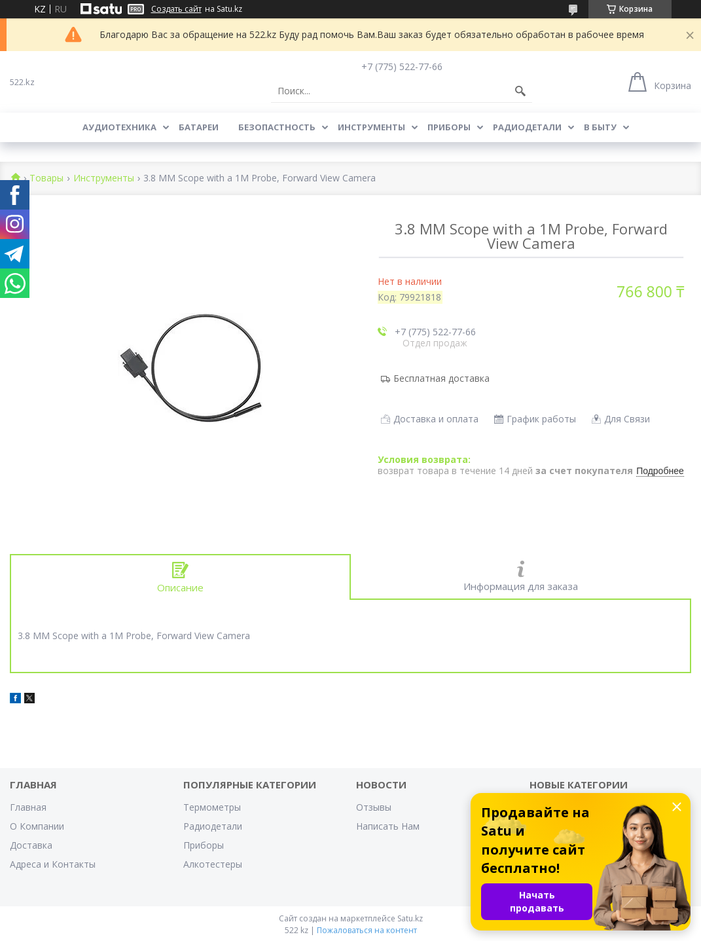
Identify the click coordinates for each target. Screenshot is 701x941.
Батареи (199, 127)
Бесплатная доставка (441, 378)
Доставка (31, 845)
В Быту (600, 127)
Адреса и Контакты (53, 864)
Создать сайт (176, 9)
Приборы (449, 127)
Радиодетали (527, 127)
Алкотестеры (212, 864)
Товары (46, 178)
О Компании (37, 826)
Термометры (212, 807)
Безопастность (276, 127)
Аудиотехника (119, 127)
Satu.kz (410, 918)
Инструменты (371, 127)
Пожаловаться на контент (367, 930)
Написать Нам (388, 826)
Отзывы (373, 807)
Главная (28, 807)
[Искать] (520, 91)
